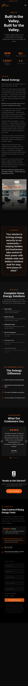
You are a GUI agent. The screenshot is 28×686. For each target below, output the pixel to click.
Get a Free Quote (14, 491)
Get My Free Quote (15, 600)
